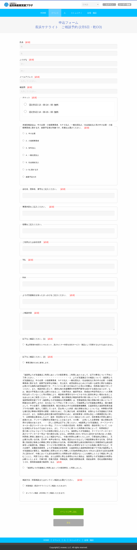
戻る (68, 523)
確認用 (68, 90)
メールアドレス (68, 79)
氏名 (68, 45)
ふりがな (68, 62)
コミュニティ (76, 13)
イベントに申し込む (68, 512)
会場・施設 (92, 13)
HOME (43, 13)
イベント (55, 13)
